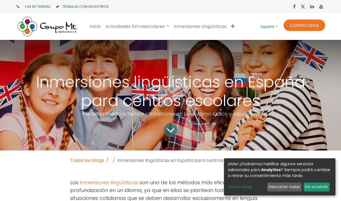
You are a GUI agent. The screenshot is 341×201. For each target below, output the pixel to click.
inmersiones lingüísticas (109, 182)
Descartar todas (284, 187)
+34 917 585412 (37, 6)
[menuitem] (95, 26)
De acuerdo (316, 187)
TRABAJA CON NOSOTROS (85, 6)
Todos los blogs (87, 160)
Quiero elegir (240, 187)
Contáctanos (304, 25)
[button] (233, 26)
